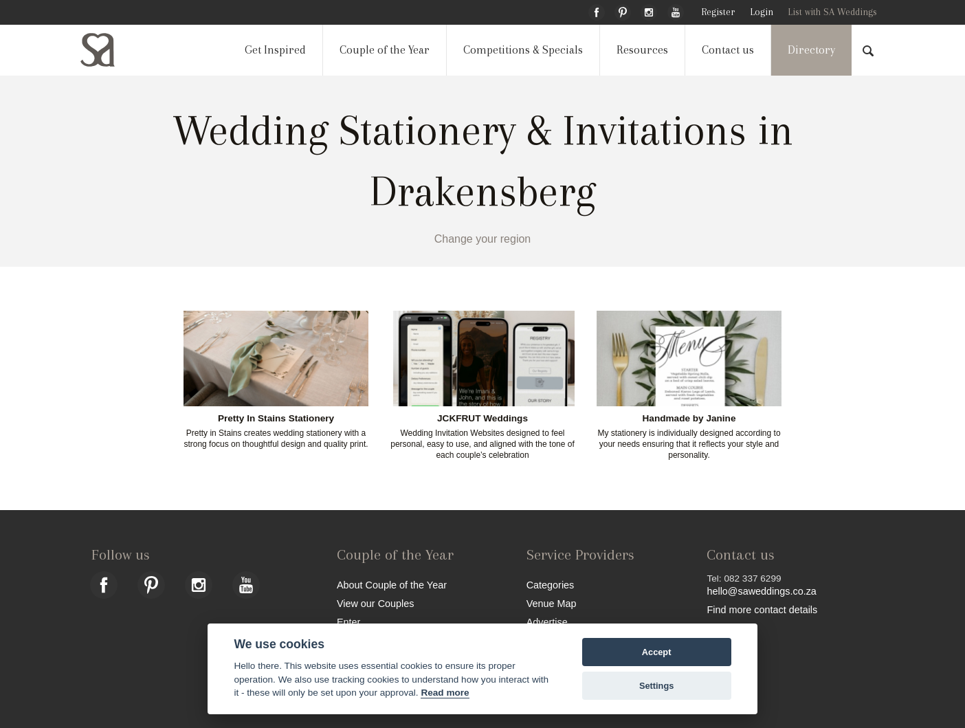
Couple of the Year (385, 49)
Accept (657, 652)
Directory (811, 49)
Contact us (728, 49)
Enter (348, 622)
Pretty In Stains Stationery (276, 418)
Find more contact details (762, 609)
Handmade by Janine (689, 418)
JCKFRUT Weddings (482, 418)
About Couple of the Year (392, 585)
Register (718, 12)
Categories (550, 585)
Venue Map (551, 603)
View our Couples (375, 603)
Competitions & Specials (523, 49)
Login (761, 12)
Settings (656, 686)
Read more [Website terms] (445, 692)
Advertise (547, 622)
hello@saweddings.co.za (761, 591)
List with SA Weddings (832, 12)
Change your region (482, 239)
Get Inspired (275, 49)
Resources (642, 49)
